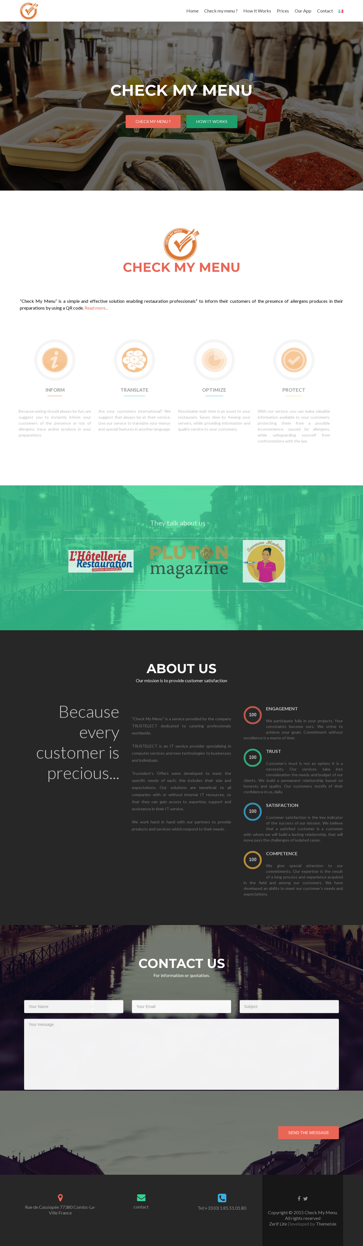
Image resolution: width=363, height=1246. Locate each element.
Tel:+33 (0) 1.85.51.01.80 (222, 1207)
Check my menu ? (221, 10)
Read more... (96, 307)
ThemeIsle (326, 1223)
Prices (283, 10)
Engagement (295, 708)
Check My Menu (181, 251)
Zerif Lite (278, 1223)
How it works (211, 121)
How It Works (257, 10)
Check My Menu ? (153, 121)
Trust (286, 751)
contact (141, 1206)
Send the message (308, 1132)
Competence (294, 853)
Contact (325, 10)
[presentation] (265, 715)
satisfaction (295, 805)
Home (192, 10)
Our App (303, 10)
